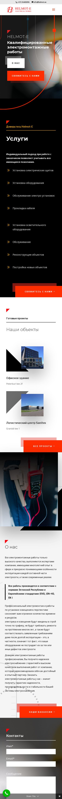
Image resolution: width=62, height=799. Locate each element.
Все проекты (48, 446)
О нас (16, 63)
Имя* (31, 749)
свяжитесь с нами (26, 76)
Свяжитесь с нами (45, 291)
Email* (31, 761)
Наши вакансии (46, 712)
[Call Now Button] (6, 793)
